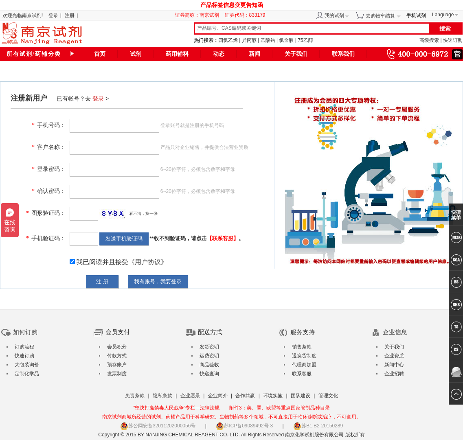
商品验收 (209, 365)
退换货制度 (304, 356)
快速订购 (453, 40)
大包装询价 (27, 365)
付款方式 (117, 356)
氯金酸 (286, 40)
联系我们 (343, 54)
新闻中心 (394, 365)
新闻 (254, 54)
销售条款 (302, 347)
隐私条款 (162, 395)
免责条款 (135, 395)
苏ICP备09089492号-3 (244, 426)
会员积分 (117, 347)
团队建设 (300, 395)
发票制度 (117, 374)
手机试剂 (416, 15)
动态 (218, 54)
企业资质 (394, 356)
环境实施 (273, 395)
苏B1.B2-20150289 (318, 426)
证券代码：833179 (245, 15)
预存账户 (117, 365)
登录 (53, 15)
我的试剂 (334, 15)
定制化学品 (27, 374)
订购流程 (24, 347)
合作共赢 (245, 395)
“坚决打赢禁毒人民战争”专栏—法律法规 (176, 408)
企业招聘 (394, 374)
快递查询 (209, 374)
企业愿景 (190, 395)
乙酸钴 (268, 40)
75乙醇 (305, 40)
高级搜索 (429, 40)
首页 (99, 54)
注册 (70, 15)
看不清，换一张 (143, 213)
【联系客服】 (223, 238)
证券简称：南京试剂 (199, 15)
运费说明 (209, 356)
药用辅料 (177, 54)
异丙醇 (249, 40)
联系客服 (302, 374)
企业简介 (218, 395)
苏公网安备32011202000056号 (157, 426)
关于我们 (296, 54)
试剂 (135, 54)
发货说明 (209, 347)
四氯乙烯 (228, 40)
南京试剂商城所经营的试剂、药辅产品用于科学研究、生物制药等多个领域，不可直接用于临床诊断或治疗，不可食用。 (231, 417)
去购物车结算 (380, 16)
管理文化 (328, 395)
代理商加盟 (304, 365)
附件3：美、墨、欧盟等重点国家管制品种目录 (279, 408)
